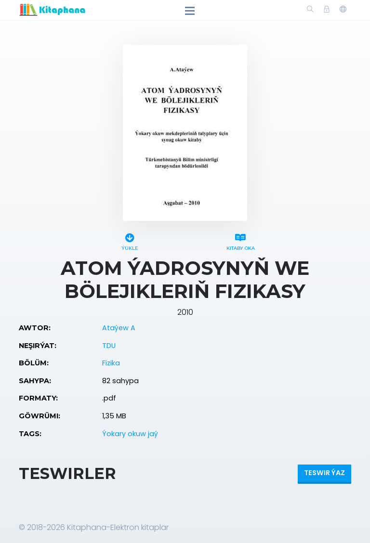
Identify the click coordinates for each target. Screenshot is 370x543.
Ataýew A (118, 328)
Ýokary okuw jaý (130, 434)
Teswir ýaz (324, 473)
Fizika (111, 363)
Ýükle (129, 240)
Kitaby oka (240, 240)
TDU (109, 345)
